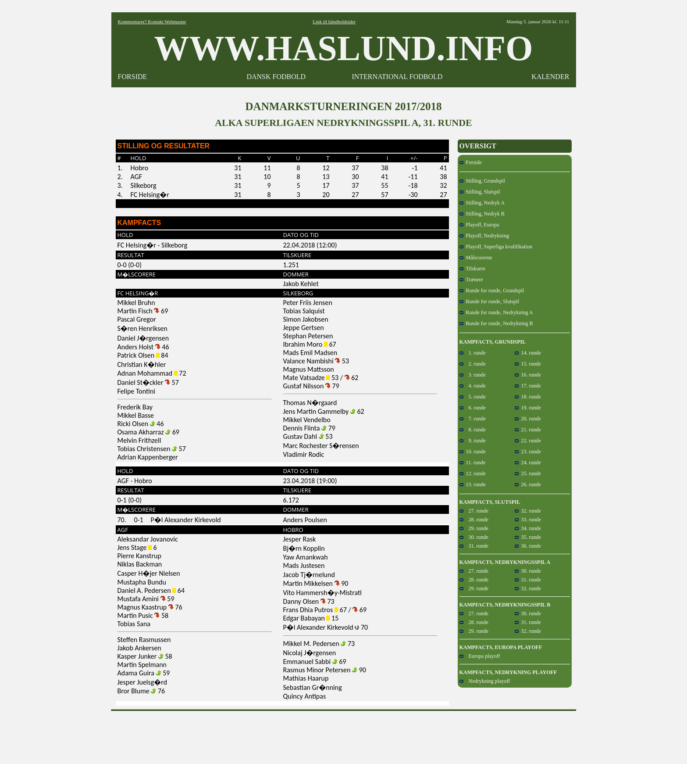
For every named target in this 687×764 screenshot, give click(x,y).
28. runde (473, 520)
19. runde (528, 408)
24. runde (528, 462)
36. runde (528, 546)
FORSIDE (132, 76)
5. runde (472, 397)
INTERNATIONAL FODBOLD (397, 76)
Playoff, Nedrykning (484, 236)
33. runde (528, 520)
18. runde (528, 397)
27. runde (473, 511)
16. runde (528, 375)
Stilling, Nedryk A (482, 203)
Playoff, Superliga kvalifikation (495, 247)
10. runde (472, 451)
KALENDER (550, 76)
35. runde (528, 537)
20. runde (528, 419)
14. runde (528, 353)
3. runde (472, 375)
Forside (470, 162)
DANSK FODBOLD (276, 76)
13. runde (472, 484)
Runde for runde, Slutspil (489, 301)
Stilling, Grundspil (482, 181)
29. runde (473, 528)
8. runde (472, 430)
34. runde (528, 528)
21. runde (528, 430)
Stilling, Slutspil (479, 192)
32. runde (528, 511)
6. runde (472, 408)
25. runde (528, 473)
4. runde (472, 386)
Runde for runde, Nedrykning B (496, 323)
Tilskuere (472, 268)
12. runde (472, 473)
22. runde (528, 441)
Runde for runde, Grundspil (491, 290)
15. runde (528, 364)
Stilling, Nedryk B (482, 214)
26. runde (528, 484)
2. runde (472, 364)
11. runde (472, 462)
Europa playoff (479, 656)
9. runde (472, 441)
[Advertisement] (343, 734)
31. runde (473, 546)
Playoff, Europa (479, 225)
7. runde (472, 419)
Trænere (471, 279)
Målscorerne (475, 258)
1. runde (472, 353)
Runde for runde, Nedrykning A (496, 312)
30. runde (473, 537)
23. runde (528, 451)
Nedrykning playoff (484, 681)
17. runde (528, 386)
